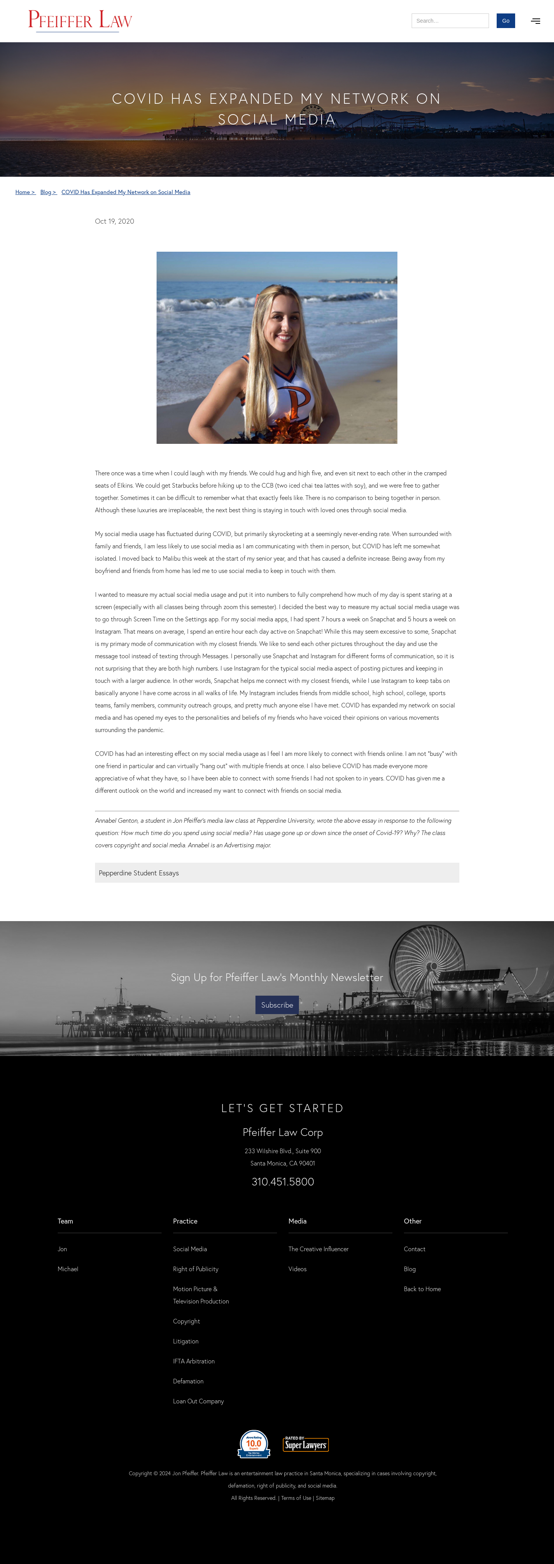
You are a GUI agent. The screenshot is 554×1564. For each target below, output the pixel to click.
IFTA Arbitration (194, 1361)
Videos (298, 1269)
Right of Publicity (196, 1269)
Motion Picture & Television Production (201, 1295)
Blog (410, 1269)
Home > (25, 192)
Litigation (186, 1341)
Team (65, 1220)
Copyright (186, 1321)
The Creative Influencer (319, 1249)
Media (298, 1220)
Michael (68, 1269)
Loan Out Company (198, 1401)
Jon (62, 1249)
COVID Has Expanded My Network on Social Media (126, 192)
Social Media (190, 1249)
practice (185, 1220)
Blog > (48, 192)
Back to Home (422, 1289)
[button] (535, 21)
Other (413, 1220)
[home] (80, 21)
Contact (415, 1249)
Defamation (188, 1381)
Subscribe (277, 1004)
